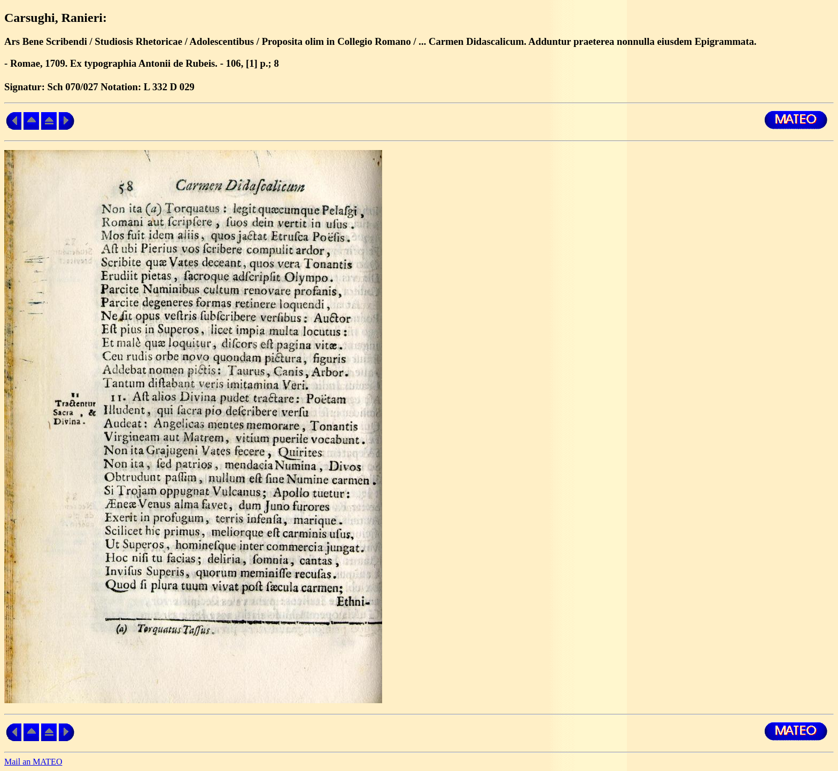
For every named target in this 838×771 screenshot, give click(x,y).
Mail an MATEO (33, 761)
